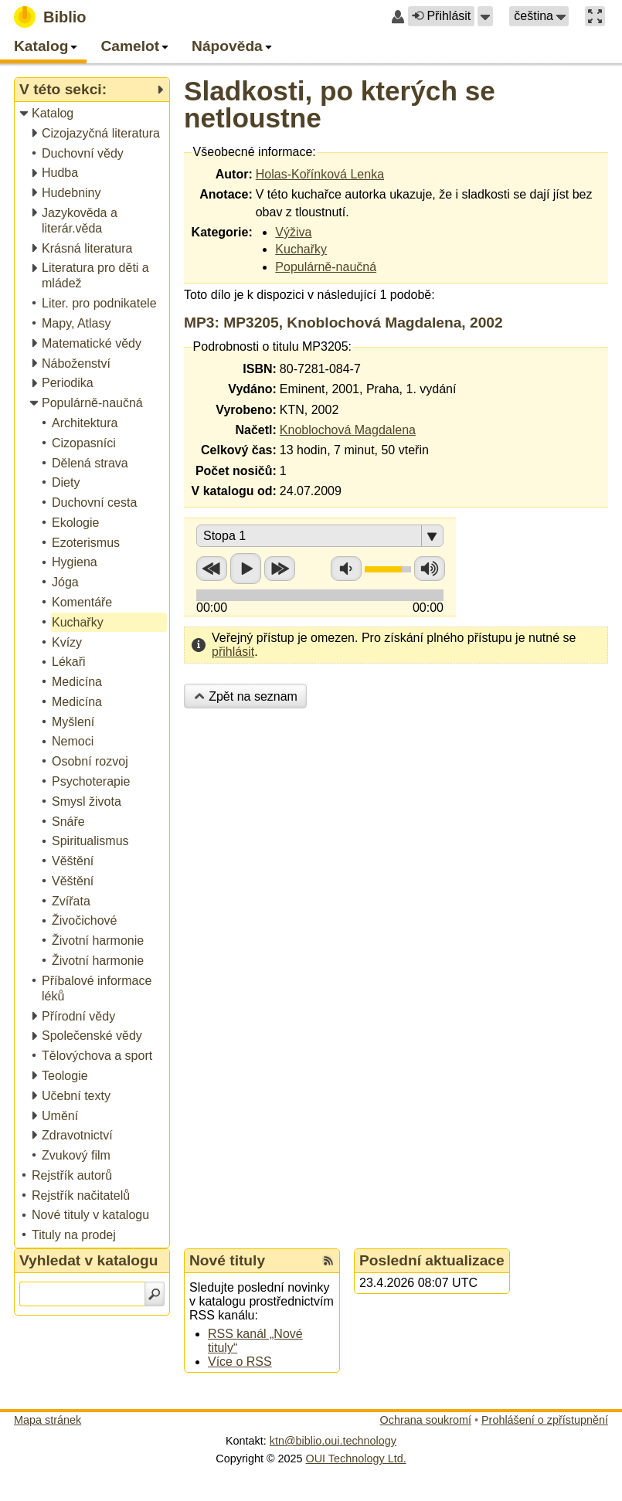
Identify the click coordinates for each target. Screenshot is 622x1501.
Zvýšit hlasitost (429, 568)
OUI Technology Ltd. (356, 1458)
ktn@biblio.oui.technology (333, 1441)
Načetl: (255, 429)
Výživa (293, 232)
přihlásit (233, 651)
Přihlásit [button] (441, 15)
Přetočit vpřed (279, 568)
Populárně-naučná (325, 266)
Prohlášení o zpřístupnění (544, 1420)
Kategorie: (222, 232)
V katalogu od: (234, 491)
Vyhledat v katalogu (88, 1260)
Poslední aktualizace (432, 1260)
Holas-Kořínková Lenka (320, 174)
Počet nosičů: (236, 470)
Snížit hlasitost (346, 568)
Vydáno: (252, 389)
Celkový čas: (239, 450)
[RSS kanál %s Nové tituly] (328, 1260)
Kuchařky (301, 249)
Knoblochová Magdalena (348, 429)
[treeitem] (93, 114)
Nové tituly (227, 1260)
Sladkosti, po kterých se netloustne (339, 104)
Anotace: (225, 194)
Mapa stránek (47, 1420)
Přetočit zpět (211, 568)
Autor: (234, 174)
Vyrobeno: (246, 409)
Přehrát (245, 568)
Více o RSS (240, 1361)
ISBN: (260, 368)
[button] (485, 16)
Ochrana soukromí (425, 1420)
